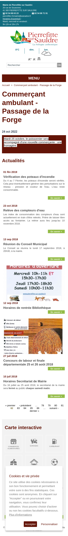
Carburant (54, 446)
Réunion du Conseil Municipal (25, 244)
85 (31, 408)
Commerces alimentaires (14, 447)
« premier (10, 405)
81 (62, 405)
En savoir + (56, 198)
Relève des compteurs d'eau (23, 210)
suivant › (54, 408)
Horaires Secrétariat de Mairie (24, 381)
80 (55, 405)
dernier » (34, 410)
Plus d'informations (20, 514)
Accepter (30, 524)
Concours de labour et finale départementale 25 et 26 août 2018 (28, 362)
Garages (34, 446)
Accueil (6, 85)
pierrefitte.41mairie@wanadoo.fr (17, 16)
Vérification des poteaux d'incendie (29, 177)
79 (49, 405)
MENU (34, 78)
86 (38, 408)
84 (25, 408)
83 (18, 408)
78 (42, 405)
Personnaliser (49, 524)
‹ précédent (25, 405)
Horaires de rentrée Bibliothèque (27, 308)
